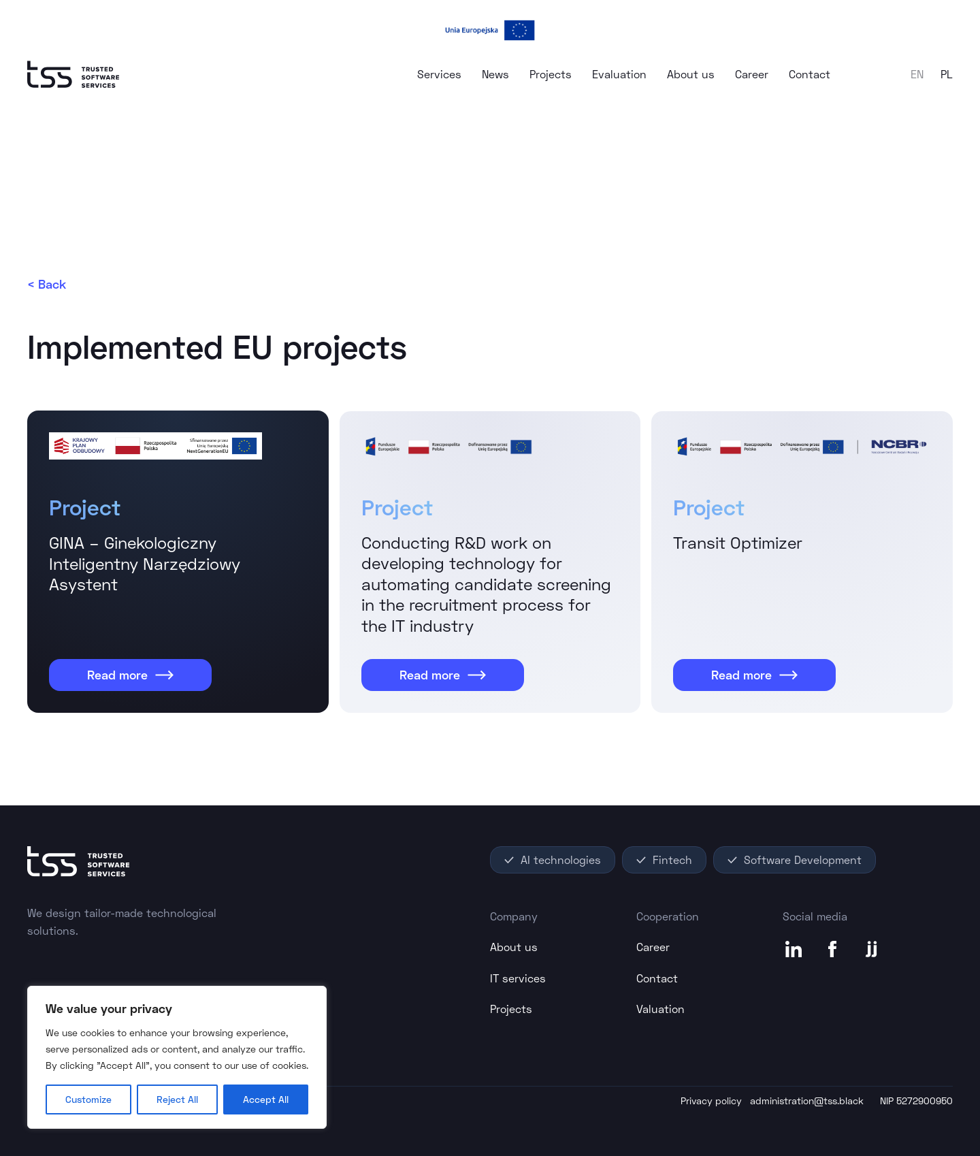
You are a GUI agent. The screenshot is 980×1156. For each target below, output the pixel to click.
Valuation (660, 1008)
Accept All (266, 1099)
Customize (88, 1099)
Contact (809, 73)
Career (751, 73)
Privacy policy (711, 1100)
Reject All (177, 1099)
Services (439, 73)
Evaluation (619, 73)
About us (691, 73)
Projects (550, 73)
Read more (130, 674)
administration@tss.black (807, 1100)
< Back (46, 283)
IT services (518, 978)
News (495, 73)
